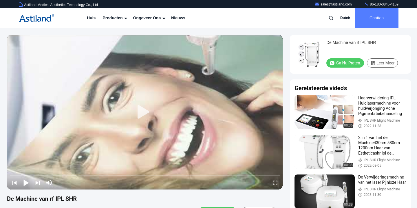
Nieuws (178, 18)
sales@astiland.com (334, 4)
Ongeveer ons (148, 18)
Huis (91, 18)
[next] (37, 182)
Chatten (377, 18)
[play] (145, 112)
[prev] (14, 182)
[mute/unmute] (49, 182)
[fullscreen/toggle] (275, 182)
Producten (114, 18)
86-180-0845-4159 (381, 4)
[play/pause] (26, 182)
